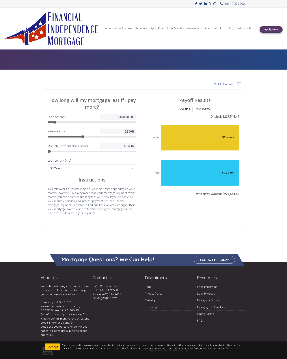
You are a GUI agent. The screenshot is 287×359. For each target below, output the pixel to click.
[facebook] (196, 3)
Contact (220, 28)
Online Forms (205, 314)
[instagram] (214, 3)
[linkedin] (205, 3)
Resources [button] (193, 28)
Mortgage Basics (208, 300)
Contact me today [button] (214, 260)
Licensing (151, 307)
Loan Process (206, 293)
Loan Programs (207, 287)
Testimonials (243, 28)
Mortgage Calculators (211, 307)
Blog (230, 28)
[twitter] (200, 3)
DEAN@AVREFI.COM (105, 298)
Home (107, 28)
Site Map (150, 300)
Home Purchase (123, 28)
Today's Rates (175, 28)
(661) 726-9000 (232, 3)
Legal (148, 287)
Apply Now (157, 28)
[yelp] (210, 3)
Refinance (141, 28)
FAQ (200, 320)
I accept (52, 347)
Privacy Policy (154, 293)
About (208, 28)
